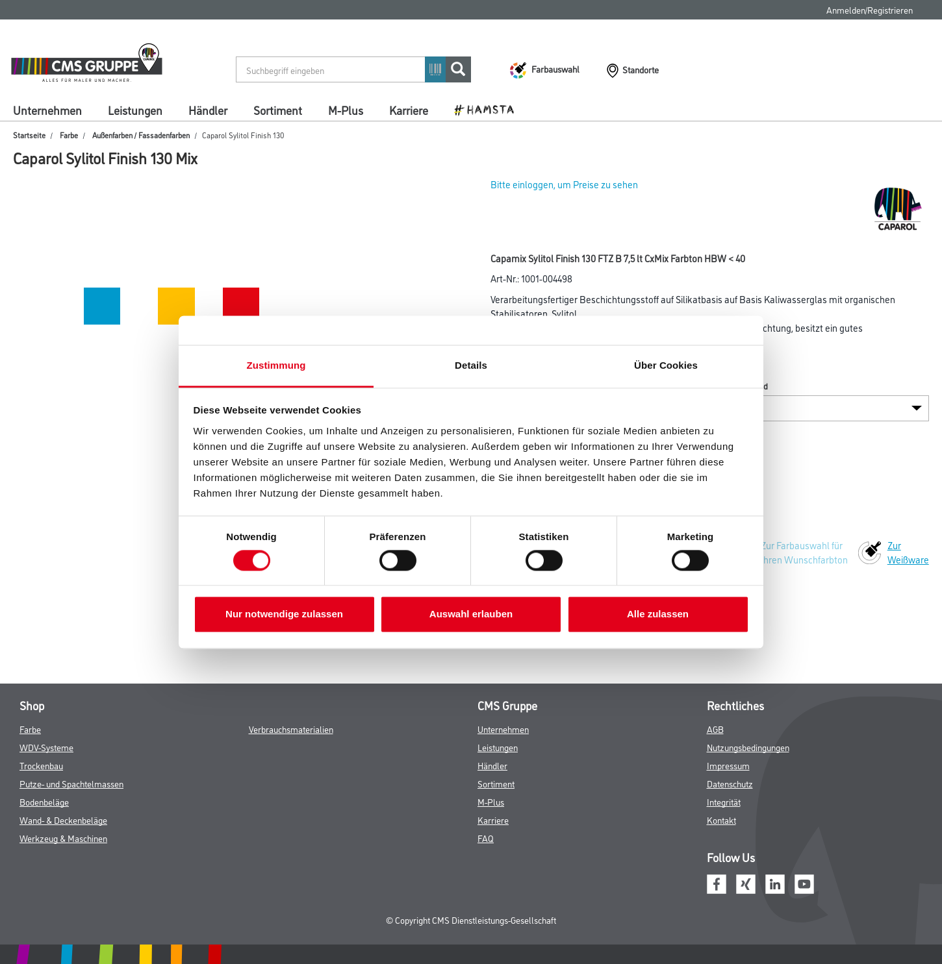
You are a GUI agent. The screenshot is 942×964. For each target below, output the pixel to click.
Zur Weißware (908, 552)
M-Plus (345, 109)
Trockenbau (41, 765)
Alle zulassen (658, 614)
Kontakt (721, 819)
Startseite (29, 134)
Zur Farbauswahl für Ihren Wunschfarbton (804, 552)
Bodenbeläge (44, 801)
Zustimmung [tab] (276, 365)
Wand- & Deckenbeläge (63, 819)
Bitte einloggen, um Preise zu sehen (564, 184)
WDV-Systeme (46, 747)
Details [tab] (471, 365)
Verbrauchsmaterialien (291, 729)
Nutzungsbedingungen (748, 747)
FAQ (485, 838)
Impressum (728, 765)
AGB (715, 729)
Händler (207, 109)
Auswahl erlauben (471, 614)
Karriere (408, 109)
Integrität (724, 801)
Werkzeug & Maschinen (63, 838)
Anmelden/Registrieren (869, 9)
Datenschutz (730, 783)
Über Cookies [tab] (666, 365)
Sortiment (277, 109)
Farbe (69, 134)
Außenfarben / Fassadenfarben (141, 134)
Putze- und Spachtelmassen (71, 783)
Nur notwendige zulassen (284, 614)
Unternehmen (47, 109)
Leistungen (135, 109)
